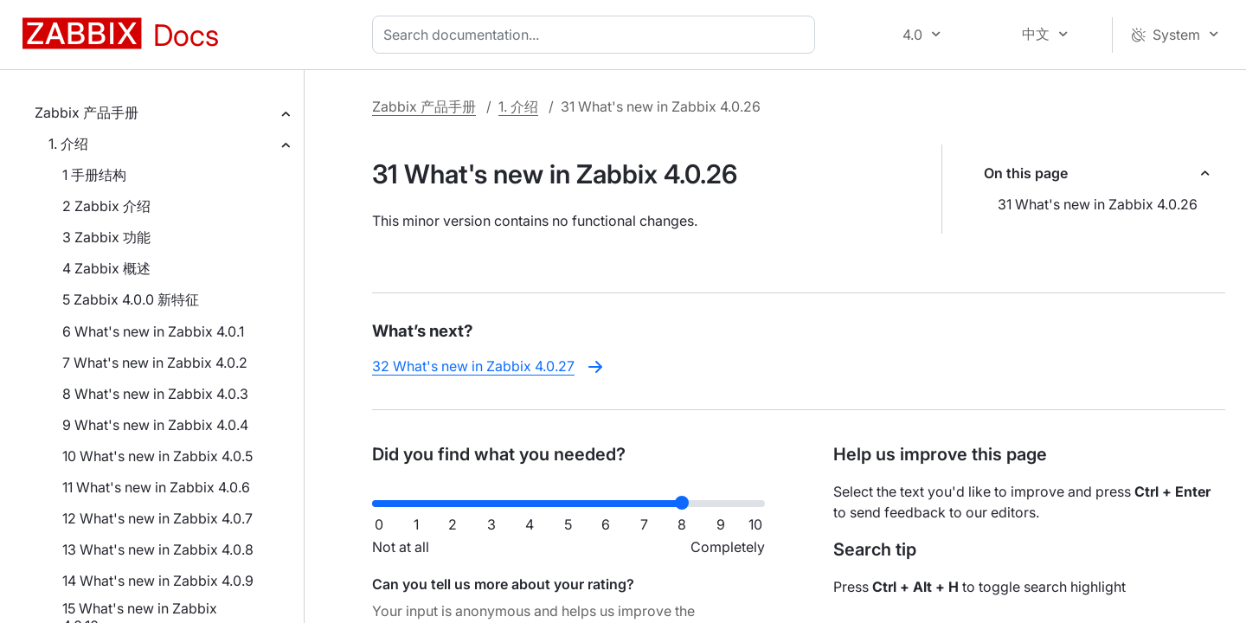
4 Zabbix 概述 (106, 268)
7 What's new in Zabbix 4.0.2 (154, 362)
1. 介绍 (68, 143)
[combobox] (597, 34)
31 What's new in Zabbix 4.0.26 (1098, 204)
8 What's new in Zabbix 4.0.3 (155, 393)
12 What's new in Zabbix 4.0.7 (157, 518)
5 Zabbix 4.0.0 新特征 (130, 299)
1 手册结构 (94, 174)
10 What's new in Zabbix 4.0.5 (157, 456)
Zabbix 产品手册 (86, 112)
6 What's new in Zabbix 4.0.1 (153, 331)
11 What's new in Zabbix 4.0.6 (156, 487)
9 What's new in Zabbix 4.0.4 (155, 425)
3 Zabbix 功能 (106, 237)
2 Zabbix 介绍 (106, 206)
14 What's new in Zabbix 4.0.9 (158, 580)
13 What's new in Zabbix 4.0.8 (158, 549)
